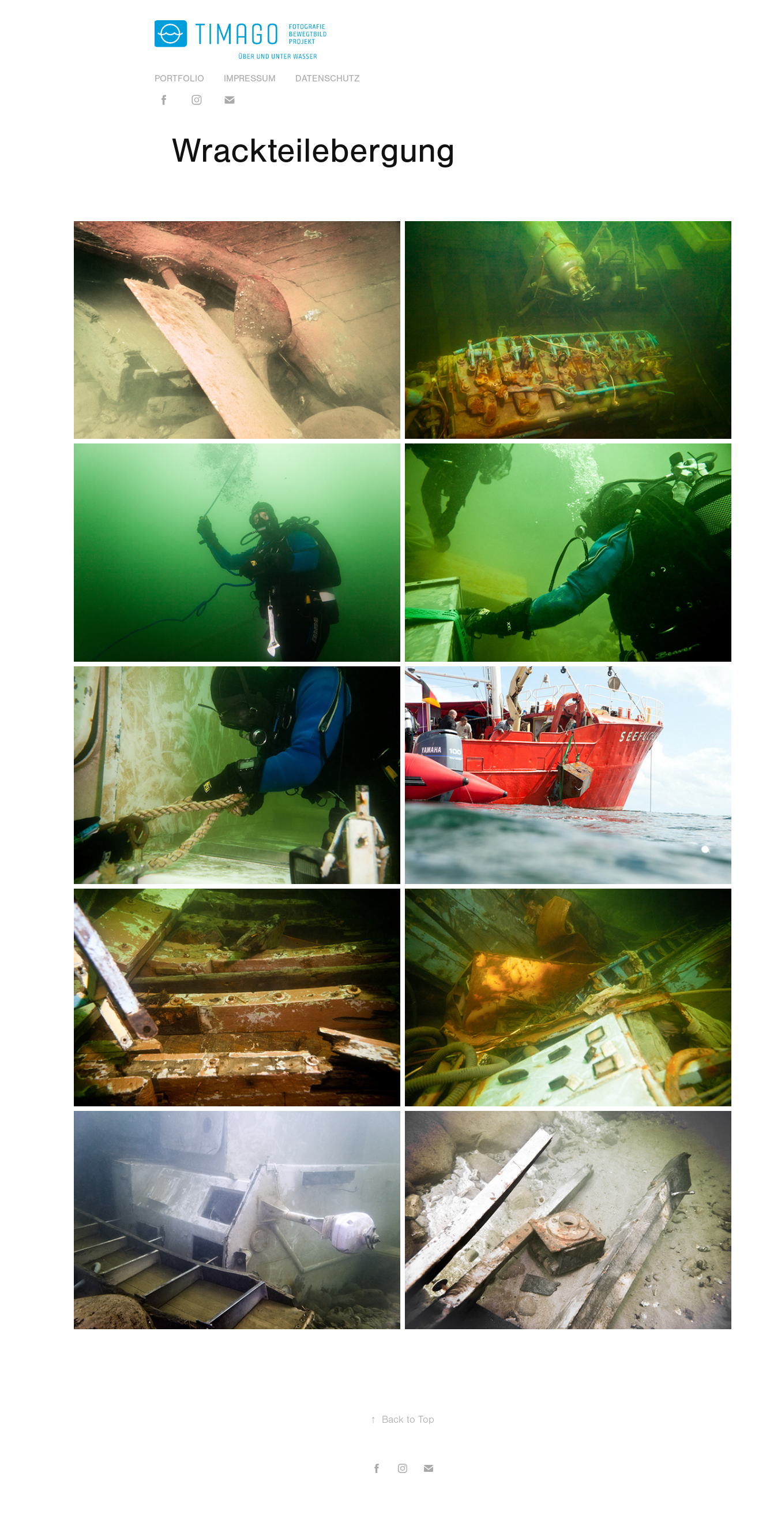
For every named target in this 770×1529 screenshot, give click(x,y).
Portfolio (179, 78)
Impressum (250, 78)
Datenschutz (327, 78)
